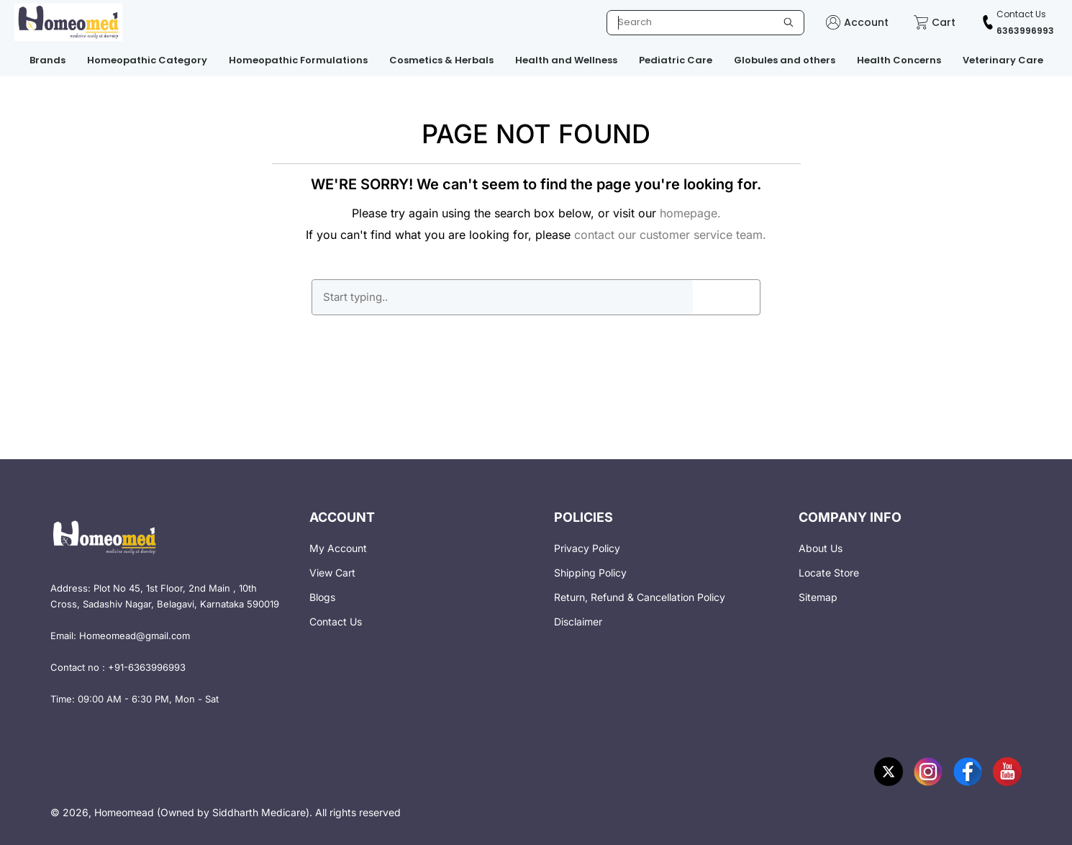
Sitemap (818, 597)
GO (726, 297)
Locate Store (829, 572)
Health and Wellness (566, 60)
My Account (338, 548)
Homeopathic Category (147, 60)
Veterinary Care (1003, 60)
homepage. (690, 213)
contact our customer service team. (670, 234)
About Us (820, 548)
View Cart (332, 572)
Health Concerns (899, 60)
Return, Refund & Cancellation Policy (639, 597)
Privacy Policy (587, 548)
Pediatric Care (675, 60)
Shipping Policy (590, 572)
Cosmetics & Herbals (441, 60)
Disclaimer (578, 621)
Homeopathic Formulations (298, 60)
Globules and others (784, 60)
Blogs (322, 597)
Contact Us (335, 621)
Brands (47, 60)
